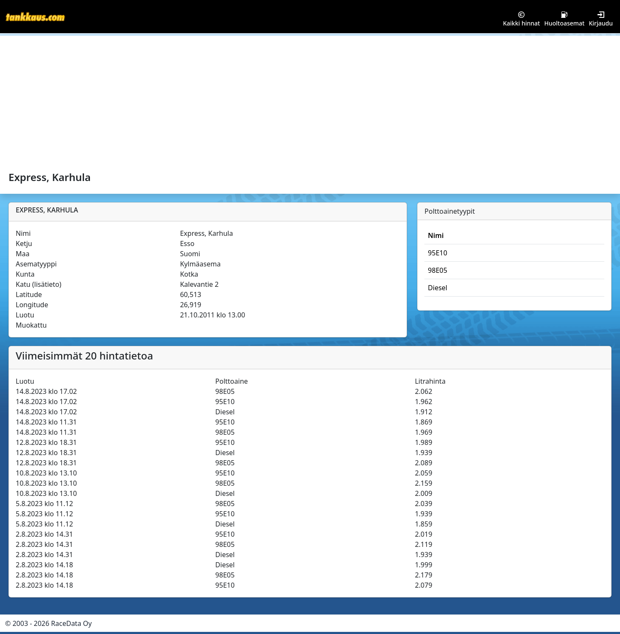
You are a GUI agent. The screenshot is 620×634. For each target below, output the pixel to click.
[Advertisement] (310, 99)
